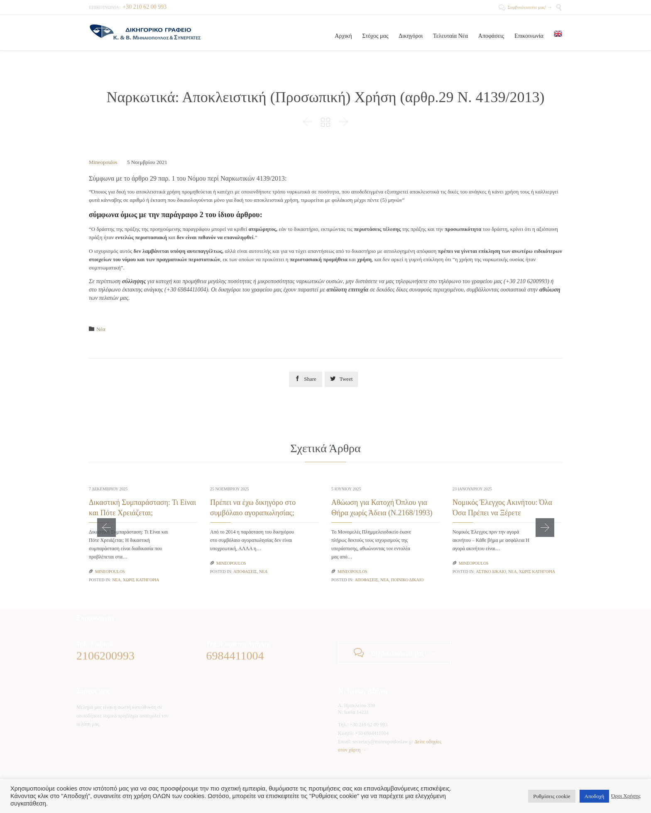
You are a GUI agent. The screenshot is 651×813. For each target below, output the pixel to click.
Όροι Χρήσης (626, 796)
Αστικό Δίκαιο (491, 571)
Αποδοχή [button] (594, 796)
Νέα (100, 329)
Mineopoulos (103, 162)
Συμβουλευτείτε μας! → (525, 7)
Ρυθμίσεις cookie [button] (551, 796)
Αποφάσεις (245, 571)
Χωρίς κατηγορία (141, 580)
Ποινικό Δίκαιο (407, 580)
